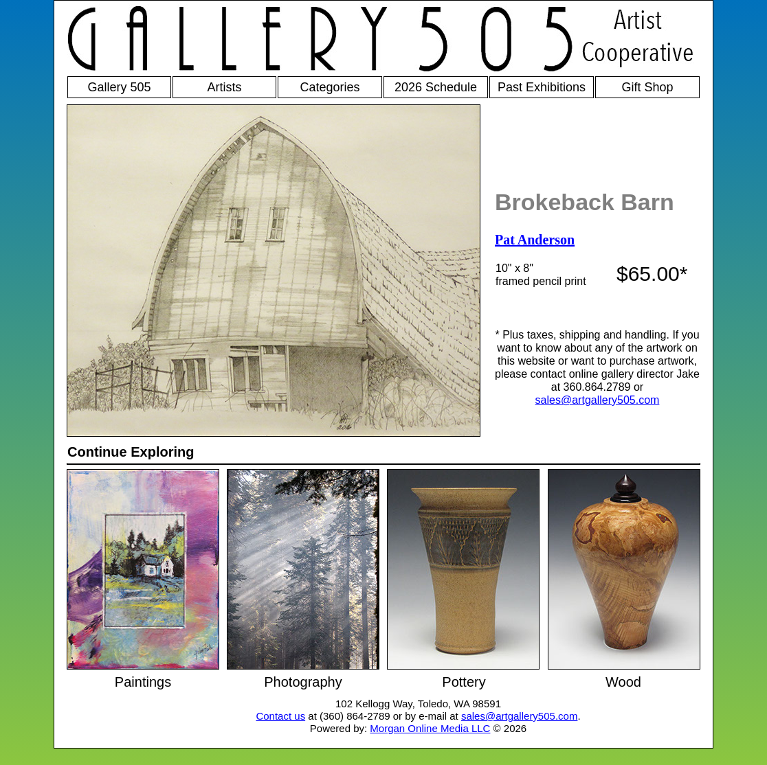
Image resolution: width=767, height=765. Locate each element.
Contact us (280, 716)
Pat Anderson (535, 239)
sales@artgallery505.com (597, 400)
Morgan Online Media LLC (430, 728)
